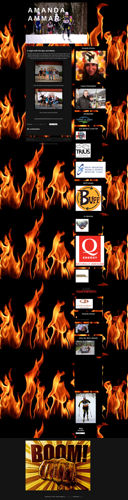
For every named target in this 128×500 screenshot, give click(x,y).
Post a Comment (33, 132)
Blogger (81, 496)
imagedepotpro (68, 496)
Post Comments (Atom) (52, 143)
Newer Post (30, 139)
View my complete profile (82, 319)
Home (49, 139)
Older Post (67, 139)
